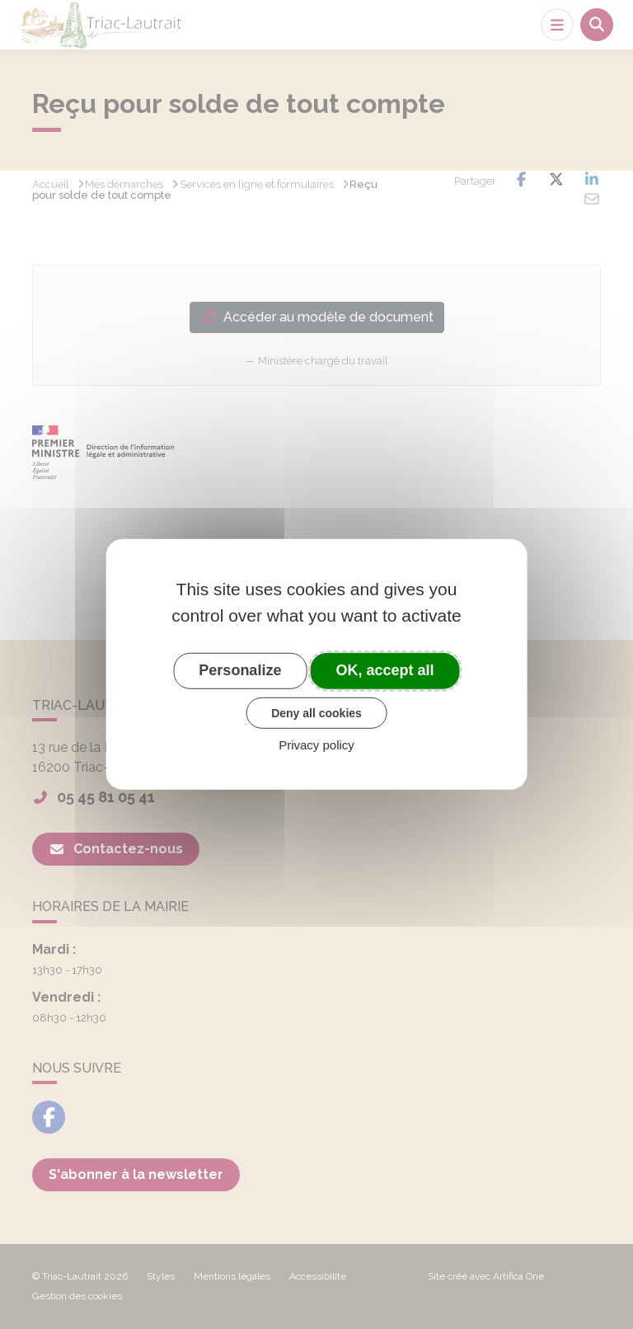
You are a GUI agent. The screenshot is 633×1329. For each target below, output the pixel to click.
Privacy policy (316, 745)
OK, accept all (385, 670)
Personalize (240, 670)
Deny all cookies (316, 712)
